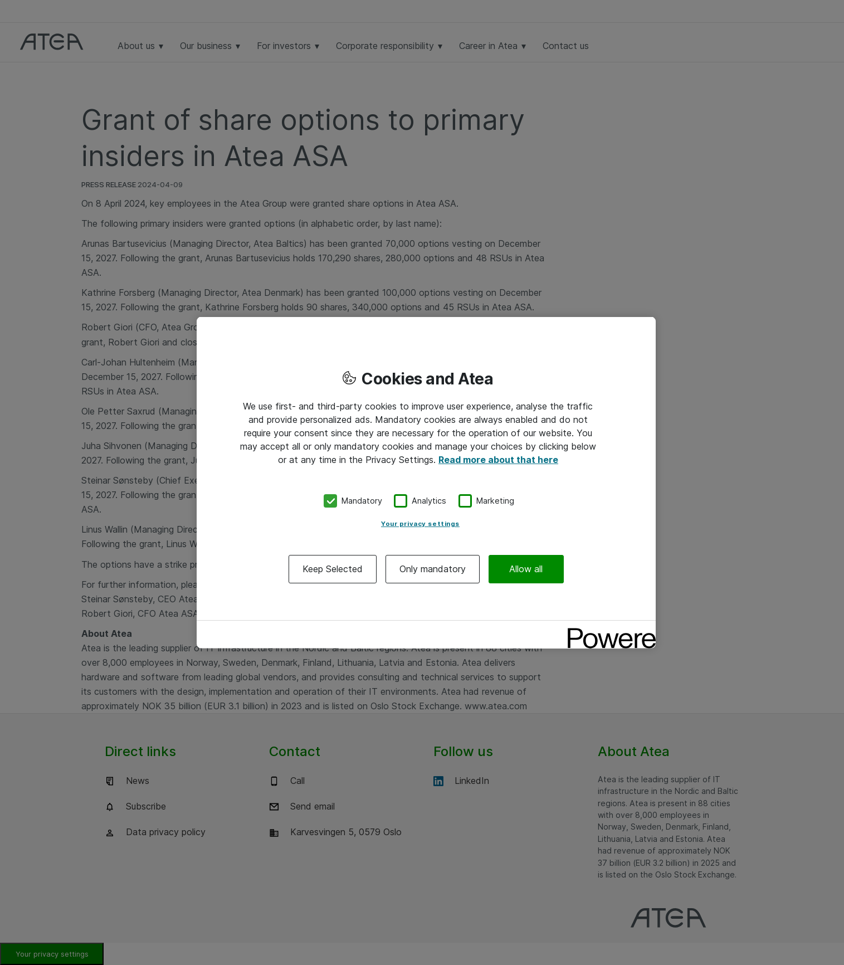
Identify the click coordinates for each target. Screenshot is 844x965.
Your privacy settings (420, 523)
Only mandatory (432, 568)
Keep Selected (333, 568)
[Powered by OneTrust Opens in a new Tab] (607, 630)
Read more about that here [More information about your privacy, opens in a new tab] (498, 459)
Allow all (526, 568)
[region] (426, 483)
